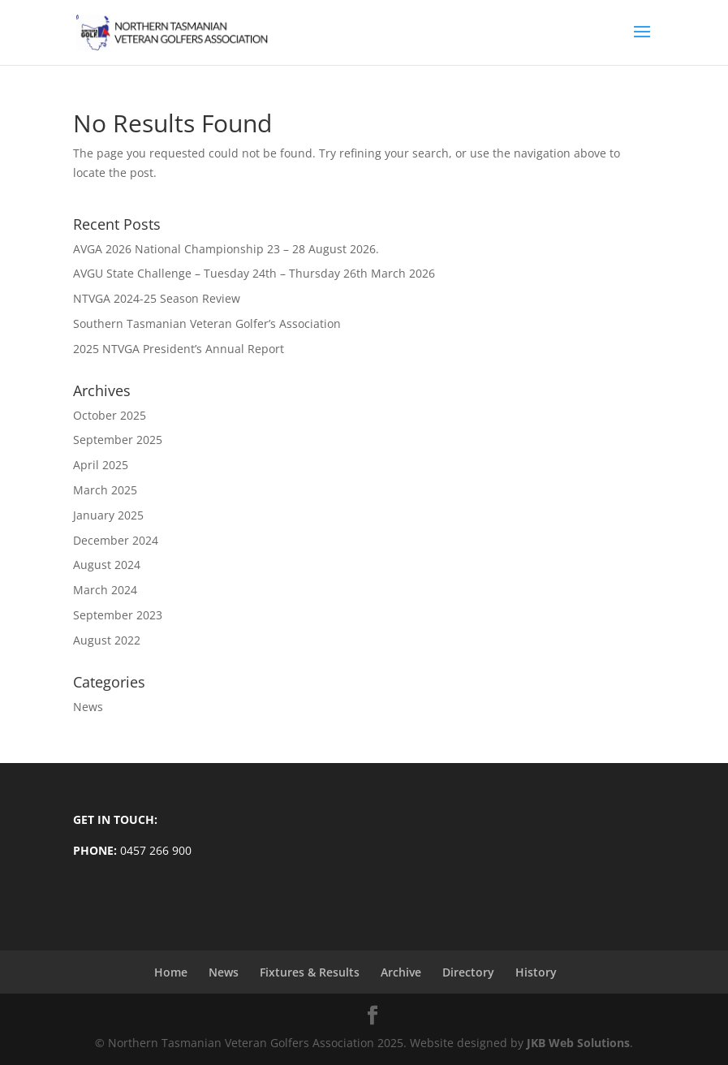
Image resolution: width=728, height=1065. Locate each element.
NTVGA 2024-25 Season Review (156, 298)
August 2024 (106, 564)
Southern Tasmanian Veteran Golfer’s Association (207, 323)
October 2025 (109, 415)
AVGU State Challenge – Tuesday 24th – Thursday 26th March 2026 (254, 273)
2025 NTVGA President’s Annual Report (178, 348)
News (88, 706)
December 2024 (115, 540)
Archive (401, 972)
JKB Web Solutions (578, 1042)
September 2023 (117, 615)
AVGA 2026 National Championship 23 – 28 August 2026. (226, 249)
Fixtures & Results (310, 972)
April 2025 (100, 464)
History (536, 972)
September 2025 (117, 439)
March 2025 (105, 490)
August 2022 (106, 640)
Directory (468, 972)
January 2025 (108, 515)
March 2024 (105, 589)
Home (170, 972)
